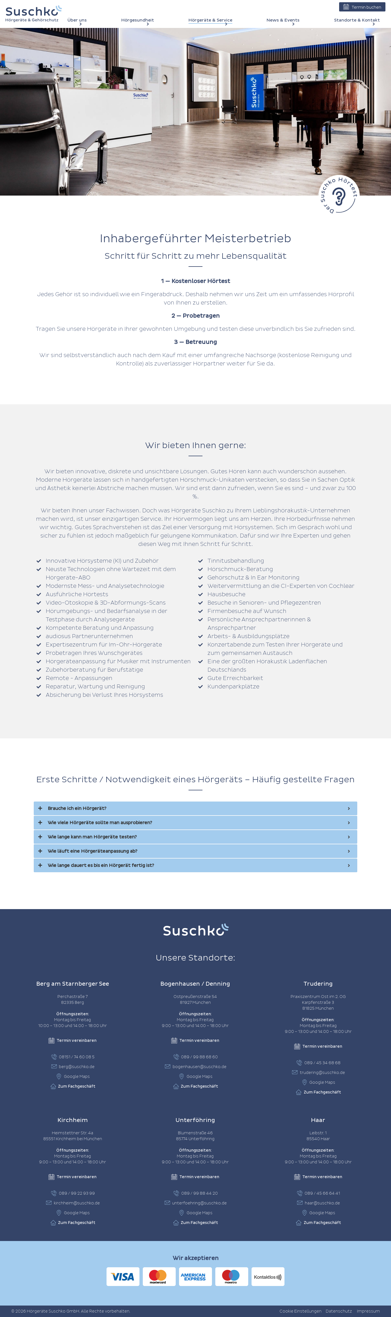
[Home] (34, 13)
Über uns (77, 20)
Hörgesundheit (137, 20)
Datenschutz (339, 1311)
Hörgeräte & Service (210, 20)
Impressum (368, 1311)
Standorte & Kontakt (357, 20)
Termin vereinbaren (72, 1041)
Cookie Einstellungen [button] (300, 1311)
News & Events (283, 20)
